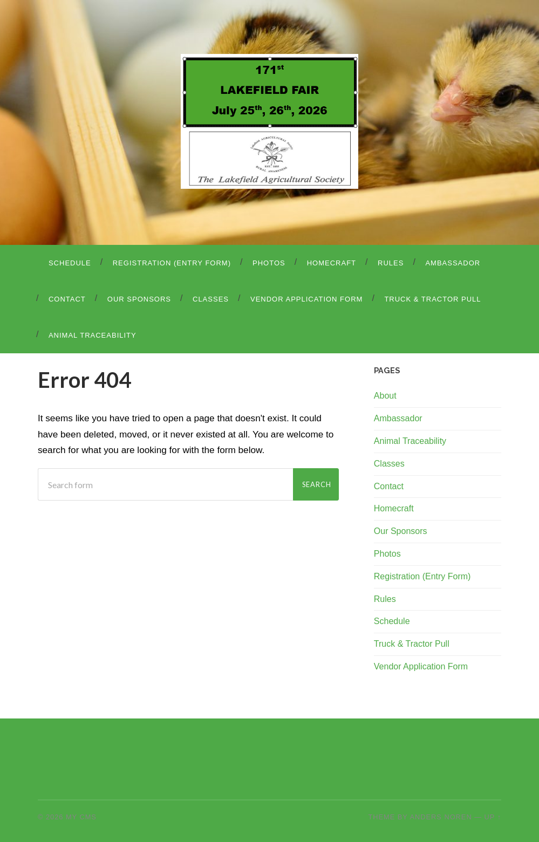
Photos (269, 263)
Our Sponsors (139, 299)
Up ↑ (493, 817)
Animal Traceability (93, 335)
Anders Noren (441, 817)
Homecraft (331, 263)
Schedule (70, 263)
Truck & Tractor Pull (432, 299)
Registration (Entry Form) (172, 263)
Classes (211, 299)
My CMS (81, 817)
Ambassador (452, 263)
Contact (67, 299)
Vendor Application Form (306, 299)
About (385, 395)
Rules (391, 263)
